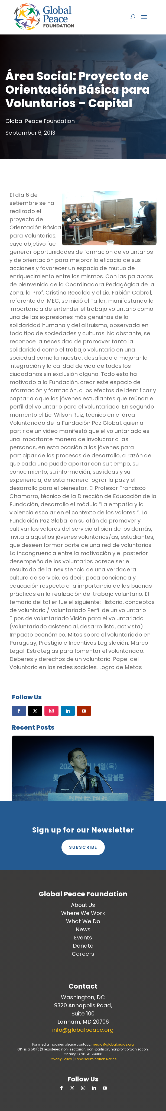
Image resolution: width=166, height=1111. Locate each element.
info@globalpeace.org (83, 1030)
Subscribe (83, 847)
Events (83, 937)
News (83, 929)
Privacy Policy (61, 1059)
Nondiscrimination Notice (95, 1059)
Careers (83, 954)
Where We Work (83, 913)
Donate (83, 945)
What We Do (83, 921)
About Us (83, 905)
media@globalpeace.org (113, 1044)
